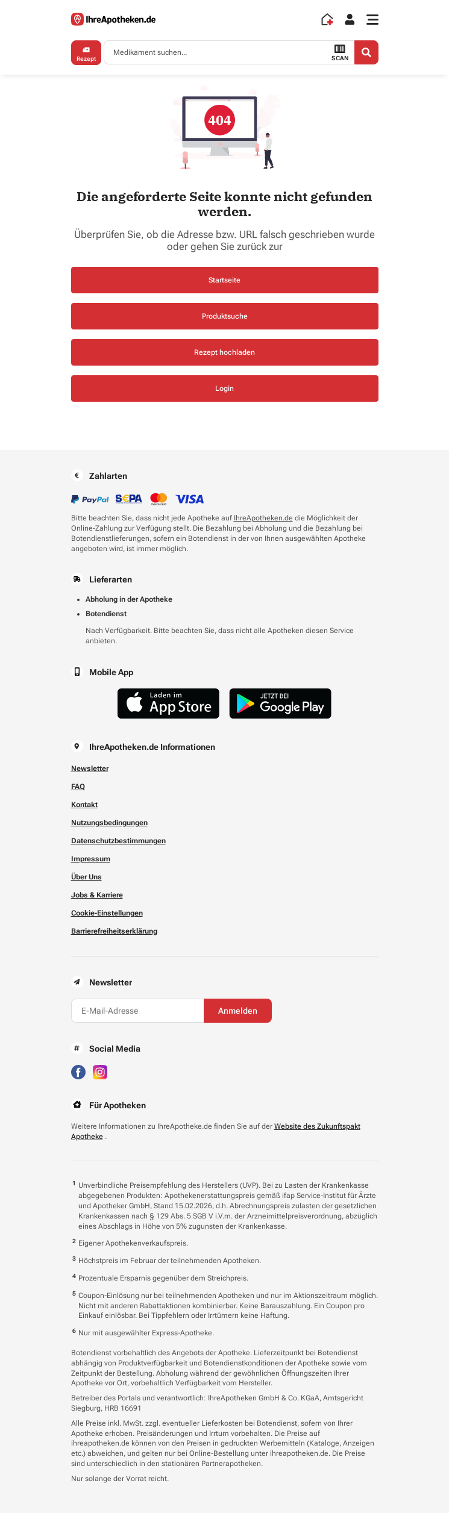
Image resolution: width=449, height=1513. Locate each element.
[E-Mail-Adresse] (137, 1011)
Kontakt (84, 804)
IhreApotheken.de (263, 518)
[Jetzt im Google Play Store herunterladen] (280, 703)
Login (224, 388)
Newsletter (89, 768)
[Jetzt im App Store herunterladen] (168, 703)
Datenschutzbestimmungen (118, 841)
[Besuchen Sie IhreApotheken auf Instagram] (100, 1071)
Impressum (90, 859)
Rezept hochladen (224, 352)
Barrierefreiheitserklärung (114, 931)
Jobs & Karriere (97, 895)
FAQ (78, 786)
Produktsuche (225, 316)
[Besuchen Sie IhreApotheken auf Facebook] (78, 1071)
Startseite (224, 280)
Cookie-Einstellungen (107, 913)
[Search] (366, 52)
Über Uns (86, 877)
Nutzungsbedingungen (109, 823)
